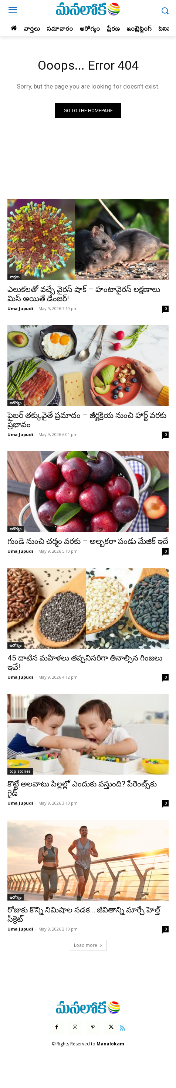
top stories (20, 771)
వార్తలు (14, 276)
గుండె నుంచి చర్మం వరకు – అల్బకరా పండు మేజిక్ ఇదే (87, 541)
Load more (88, 945)
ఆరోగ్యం (15, 402)
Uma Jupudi (20, 308)
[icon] (123, 1027)
